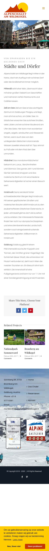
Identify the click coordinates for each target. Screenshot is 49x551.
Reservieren (33, 394)
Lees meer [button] (18, 540)
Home (31, 380)
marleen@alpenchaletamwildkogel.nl (21, 409)
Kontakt (31, 400)
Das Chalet (33, 387)
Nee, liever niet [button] (14, 546)
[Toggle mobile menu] (43, 8)
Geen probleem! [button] (35, 546)
